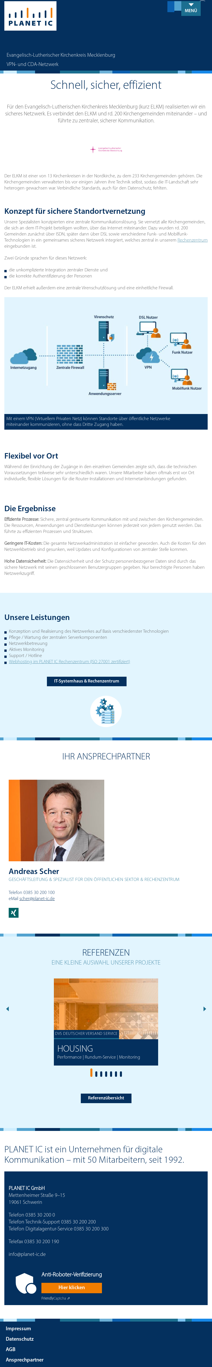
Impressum (18, 1328)
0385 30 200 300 (91, 1228)
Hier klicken (72, 1287)
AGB (10, 1349)
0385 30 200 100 (39, 892)
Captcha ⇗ (55, 1298)
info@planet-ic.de (27, 1254)
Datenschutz (20, 1339)
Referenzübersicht (106, 1097)
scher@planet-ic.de (37, 898)
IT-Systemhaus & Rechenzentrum (86, 680)
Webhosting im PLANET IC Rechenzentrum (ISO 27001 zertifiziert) (69, 661)
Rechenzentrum (193, 240)
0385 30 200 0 (40, 1214)
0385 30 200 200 (78, 1221)
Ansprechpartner (24, 1359)
